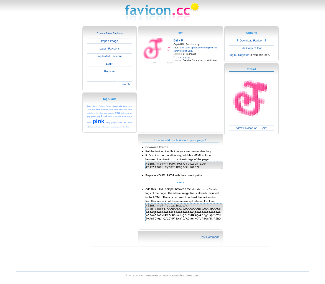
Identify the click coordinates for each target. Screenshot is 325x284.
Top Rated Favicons (109, 56)
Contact (196, 280)
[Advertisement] (63, 91)
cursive (177, 51)
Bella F (178, 40)
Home (149, 280)
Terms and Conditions (181, 280)
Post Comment (209, 241)
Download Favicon (251, 40)
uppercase (196, 47)
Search (125, 84)
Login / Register (239, 54)
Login (109, 63)
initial (214, 47)
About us (157, 280)
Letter (187, 47)
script (184, 51)
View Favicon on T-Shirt (251, 128)
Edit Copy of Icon (251, 48)
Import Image (109, 41)
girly (209, 47)
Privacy (166, 280)
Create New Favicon (110, 33)
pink (182, 47)
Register (109, 71)
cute (204, 47)
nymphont (185, 57)
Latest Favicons (110, 48)
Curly (190, 51)
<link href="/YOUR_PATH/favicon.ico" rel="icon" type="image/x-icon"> (188, 166)
